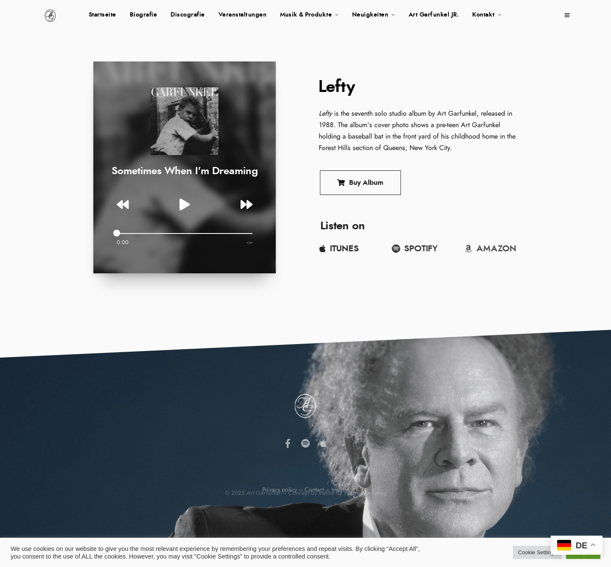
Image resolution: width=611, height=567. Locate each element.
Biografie (143, 15)
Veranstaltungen (243, 15)
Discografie (188, 15)
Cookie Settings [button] (537, 552)
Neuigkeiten (370, 15)
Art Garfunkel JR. (434, 15)
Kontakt (483, 15)
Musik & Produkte (306, 15)
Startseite (102, 15)
